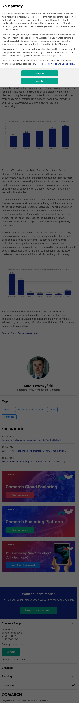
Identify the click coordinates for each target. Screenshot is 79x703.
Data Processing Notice (46, 64)
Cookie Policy (68, 64)
